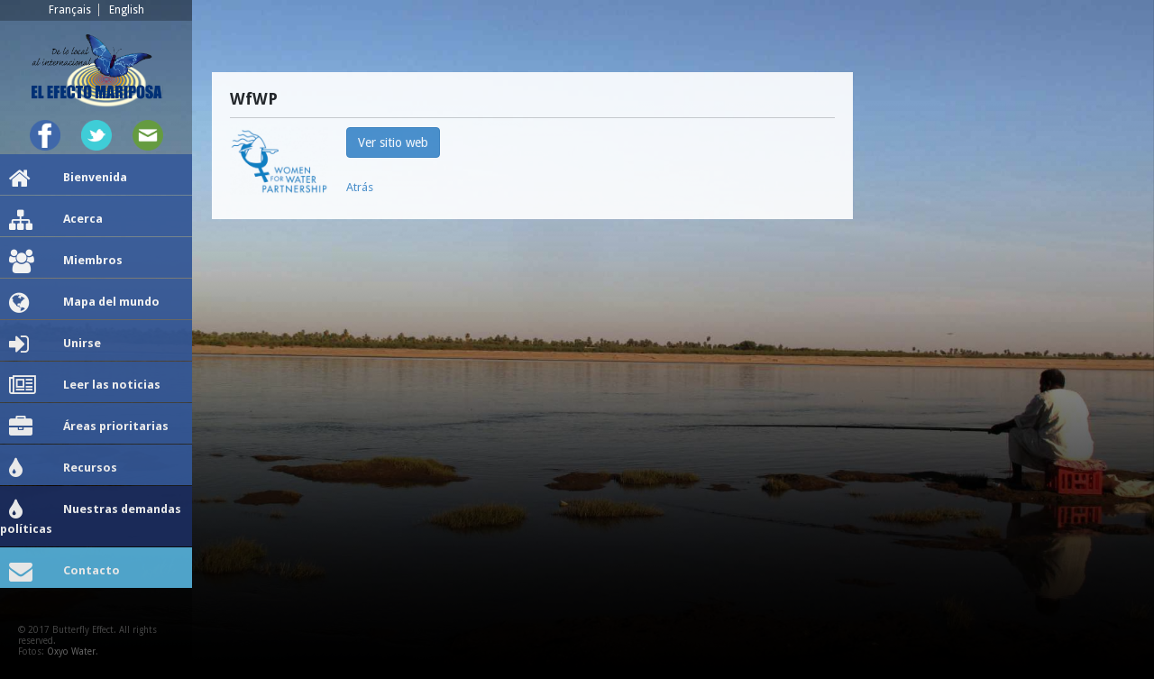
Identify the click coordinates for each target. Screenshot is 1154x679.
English (126, 10)
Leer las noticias (84, 386)
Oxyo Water (71, 651)
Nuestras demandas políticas (90, 517)
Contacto (64, 571)
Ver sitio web (393, 142)
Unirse (55, 344)
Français (70, 10)
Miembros (66, 261)
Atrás (359, 187)
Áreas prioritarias (89, 427)
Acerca (56, 220)
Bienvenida (68, 178)
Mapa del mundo (84, 303)
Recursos (63, 469)
